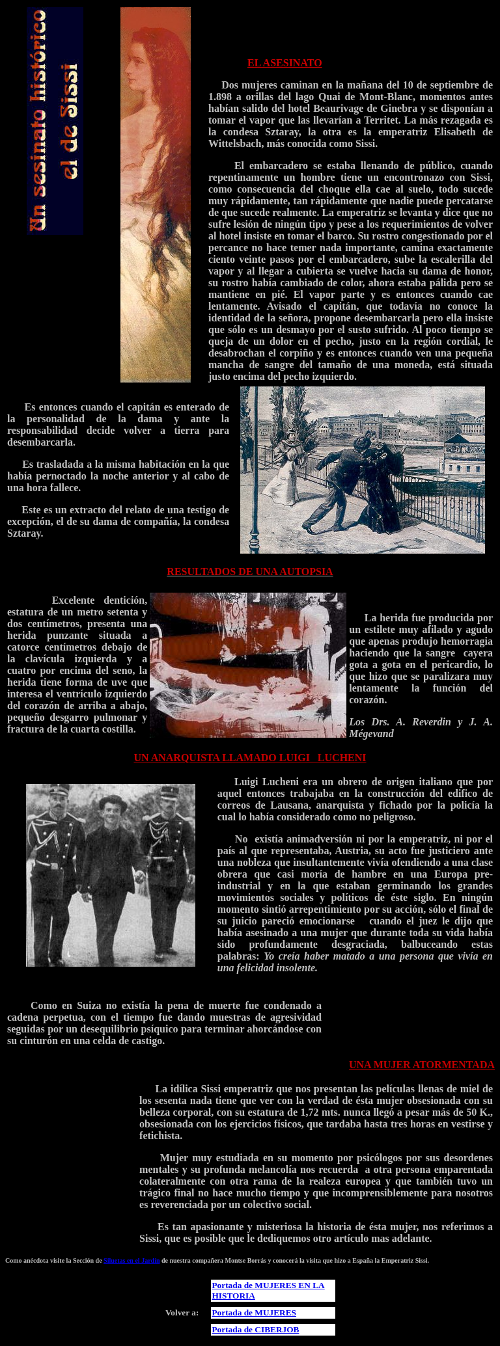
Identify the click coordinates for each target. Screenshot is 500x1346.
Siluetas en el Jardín (132, 1260)
